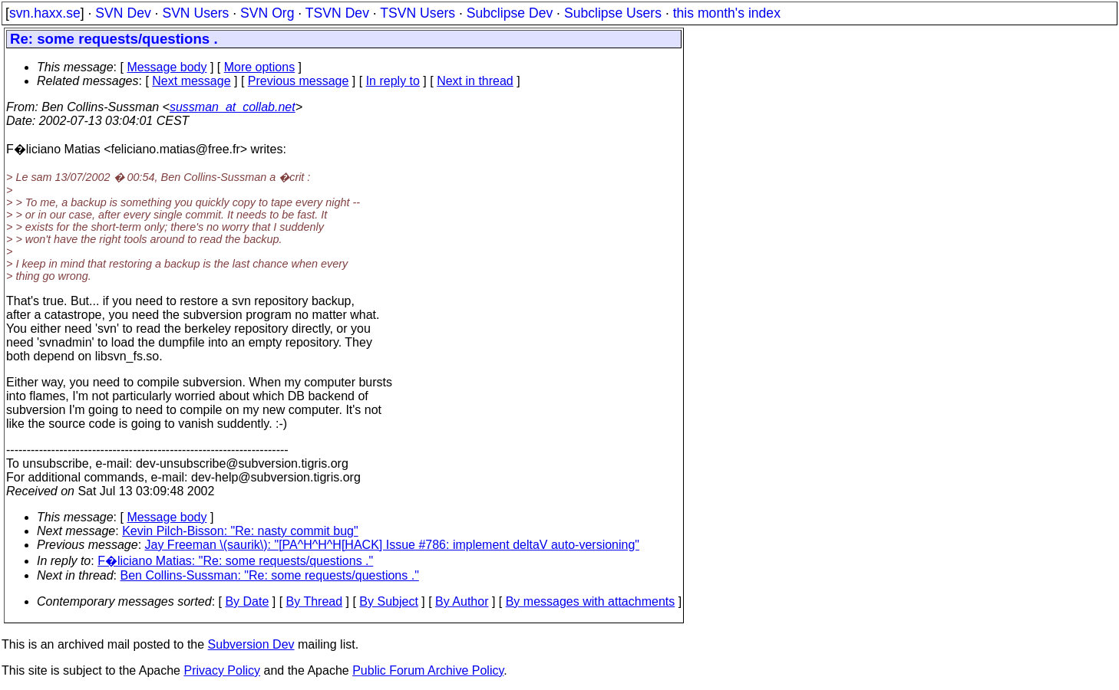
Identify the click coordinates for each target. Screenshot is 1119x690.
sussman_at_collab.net (232, 106)
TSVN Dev (337, 13)
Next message (191, 80)
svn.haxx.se (45, 13)
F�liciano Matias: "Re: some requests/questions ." (235, 560)
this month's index (727, 13)
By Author (461, 601)
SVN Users (195, 13)
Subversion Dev (251, 644)
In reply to (393, 80)
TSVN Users (417, 13)
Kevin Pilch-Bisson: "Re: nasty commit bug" (240, 530)
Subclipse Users (613, 13)
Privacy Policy (221, 670)
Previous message (298, 80)
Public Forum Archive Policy (427, 670)
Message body (166, 67)
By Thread (314, 601)
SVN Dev (122, 13)
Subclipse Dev (510, 13)
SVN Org (267, 13)
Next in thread (475, 80)
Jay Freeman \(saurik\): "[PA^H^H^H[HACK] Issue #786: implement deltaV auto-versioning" (392, 544)
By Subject (388, 601)
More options (259, 67)
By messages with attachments (590, 601)
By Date (247, 601)
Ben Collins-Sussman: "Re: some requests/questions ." (269, 575)
